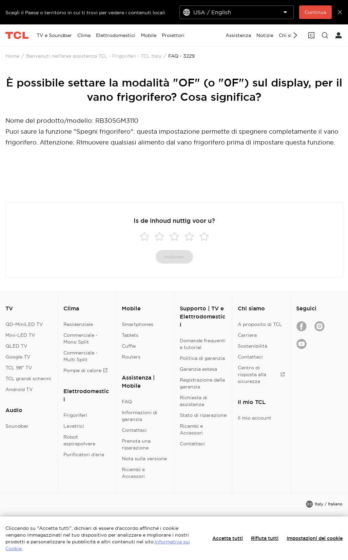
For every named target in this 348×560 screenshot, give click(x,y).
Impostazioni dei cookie (315, 538)
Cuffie (129, 346)
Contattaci (134, 430)
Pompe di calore (85, 370)
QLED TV (16, 346)
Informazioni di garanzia (139, 415)
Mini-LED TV (20, 335)
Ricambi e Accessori (133, 472)
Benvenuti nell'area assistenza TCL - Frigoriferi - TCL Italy (93, 56)
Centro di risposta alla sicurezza (261, 374)
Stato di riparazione (203, 415)
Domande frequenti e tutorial (203, 343)
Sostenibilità (252, 346)
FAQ (127, 402)
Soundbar (16, 426)
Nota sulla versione (144, 459)
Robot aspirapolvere (79, 440)
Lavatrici (73, 426)
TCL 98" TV (18, 368)
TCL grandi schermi (28, 378)
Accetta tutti (227, 538)
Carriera (247, 335)
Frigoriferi (75, 415)
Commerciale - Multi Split (80, 356)
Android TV (19, 389)
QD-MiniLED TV (24, 324)
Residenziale (78, 324)
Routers (131, 357)
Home (12, 56)
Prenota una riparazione (136, 444)
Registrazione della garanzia (202, 383)
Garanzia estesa (198, 369)
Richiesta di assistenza (193, 400)
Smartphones (137, 324)
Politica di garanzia (202, 358)
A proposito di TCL (260, 324)
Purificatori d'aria (83, 454)
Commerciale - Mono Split (80, 338)
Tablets (130, 335)
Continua (315, 12)
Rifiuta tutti (264, 538)
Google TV (18, 357)
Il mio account (254, 418)
